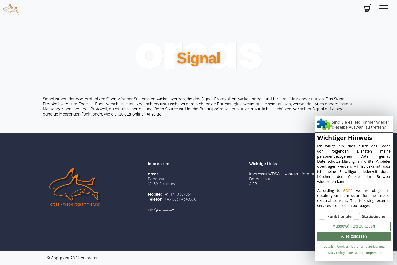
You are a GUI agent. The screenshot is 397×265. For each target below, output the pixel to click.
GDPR (347, 190)
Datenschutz (260, 178)
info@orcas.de (161, 209)
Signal (198, 58)
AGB (253, 183)
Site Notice (355, 252)
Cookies (343, 246)
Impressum (374, 252)
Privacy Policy (335, 252)
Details (328, 246)
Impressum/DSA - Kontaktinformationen (287, 173)
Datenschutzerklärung (368, 246)
